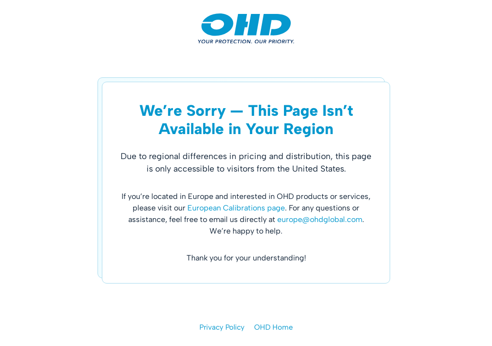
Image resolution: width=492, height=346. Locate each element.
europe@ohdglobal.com (319, 219)
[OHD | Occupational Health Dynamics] (246, 28)
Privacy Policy (222, 327)
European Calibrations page (236, 207)
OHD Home (273, 327)
